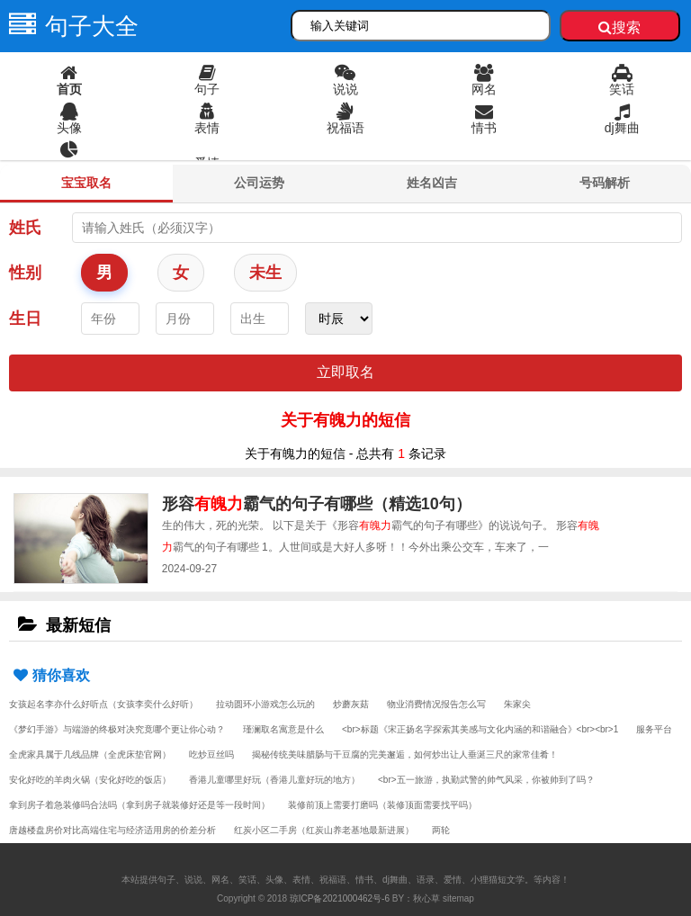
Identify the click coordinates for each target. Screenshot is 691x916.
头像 (69, 119)
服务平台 (654, 729)
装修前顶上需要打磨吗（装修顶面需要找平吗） (382, 805)
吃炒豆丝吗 (211, 754)
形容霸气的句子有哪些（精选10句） (316, 504)
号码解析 (604, 182)
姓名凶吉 (432, 182)
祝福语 (345, 119)
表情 (208, 119)
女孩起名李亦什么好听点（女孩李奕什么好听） (103, 704)
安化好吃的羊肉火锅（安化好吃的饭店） (90, 780)
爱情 (207, 163)
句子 (208, 80)
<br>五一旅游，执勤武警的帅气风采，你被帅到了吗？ (486, 780)
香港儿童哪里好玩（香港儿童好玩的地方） (274, 780)
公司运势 (259, 182)
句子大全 (69, 26)
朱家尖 (517, 704)
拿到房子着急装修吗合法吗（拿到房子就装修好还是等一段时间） (139, 805)
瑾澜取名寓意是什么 (283, 729)
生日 (25, 319)
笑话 (622, 80)
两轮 (441, 830)
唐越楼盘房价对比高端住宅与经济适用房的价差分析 (112, 830)
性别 (25, 273)
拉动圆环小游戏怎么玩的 (265, 704)
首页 (69, 80)
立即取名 (345, 372)
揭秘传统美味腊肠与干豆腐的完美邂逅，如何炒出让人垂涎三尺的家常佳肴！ (405, 754)
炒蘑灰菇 (351, 704)
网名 (484, 80)
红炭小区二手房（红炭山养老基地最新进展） (324, 830)
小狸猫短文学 (498, 880)
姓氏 (25, 228)
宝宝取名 (86, 182)
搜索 (619, 27)
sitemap (458, 898)
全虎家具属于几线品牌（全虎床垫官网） (90, 754)
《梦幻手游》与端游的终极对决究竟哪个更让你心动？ (117, 729)
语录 (69, 157)
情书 (484, 119)
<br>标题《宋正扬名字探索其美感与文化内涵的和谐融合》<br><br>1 (480, 729)
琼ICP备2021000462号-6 (340, 898)
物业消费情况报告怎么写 (436, 704)
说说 (345, 80)
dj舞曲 (622, 119)
